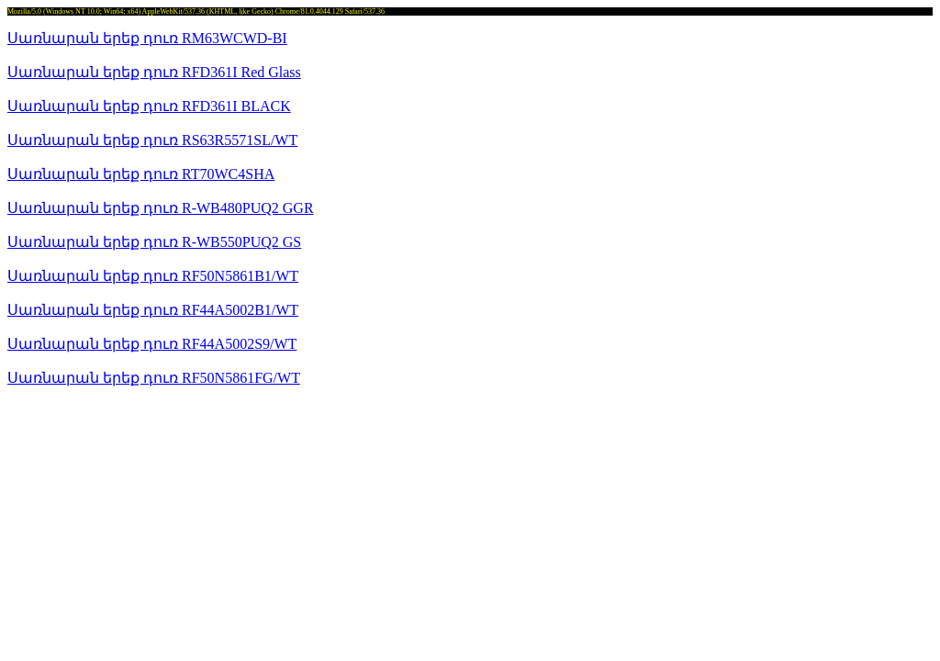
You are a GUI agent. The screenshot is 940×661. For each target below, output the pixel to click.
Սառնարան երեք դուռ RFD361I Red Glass (154, 72)
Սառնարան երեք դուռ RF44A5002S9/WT (152, 344)
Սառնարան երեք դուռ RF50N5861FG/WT (153, 378)
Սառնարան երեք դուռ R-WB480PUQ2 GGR (160, 208)
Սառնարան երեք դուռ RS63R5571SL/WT (152, 140)
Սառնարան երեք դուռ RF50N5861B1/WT (152, 276)
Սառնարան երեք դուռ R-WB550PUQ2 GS (154, 242)
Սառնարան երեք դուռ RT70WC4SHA (140, 174)
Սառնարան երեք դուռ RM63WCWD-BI (147, 38)
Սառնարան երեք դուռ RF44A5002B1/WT (152, 310)
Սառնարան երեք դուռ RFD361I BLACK (149, 106)
